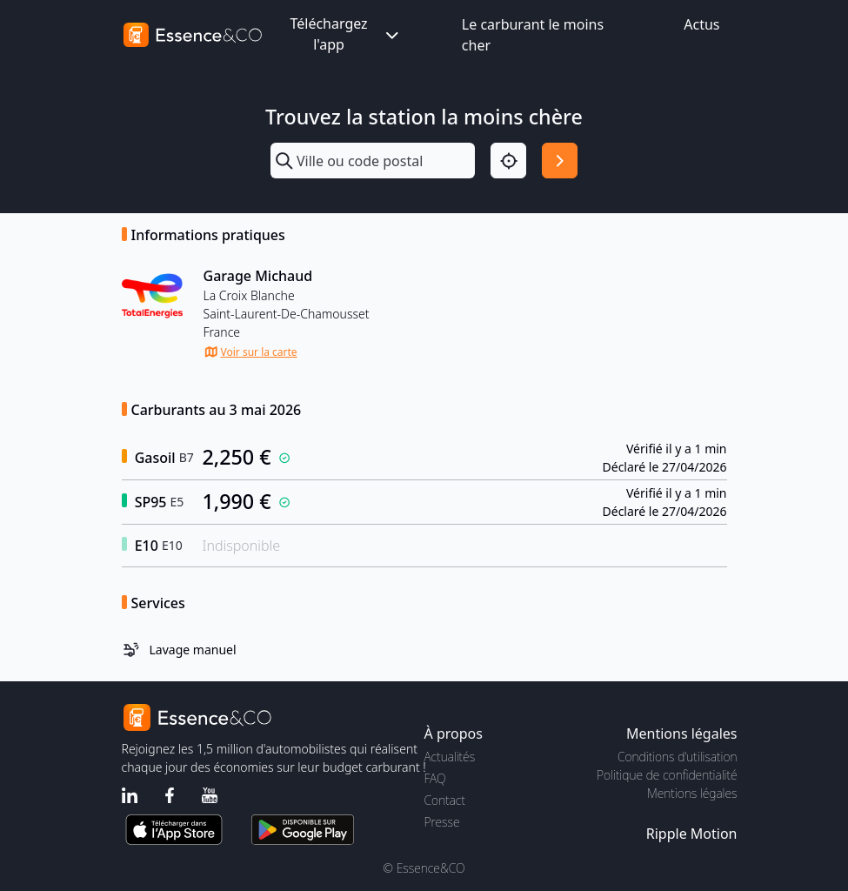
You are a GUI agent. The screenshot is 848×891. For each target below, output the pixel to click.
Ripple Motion (692, 833)
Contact (444, 800)
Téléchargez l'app (345, 34)
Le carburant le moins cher (533, 35)
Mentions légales (692, 793)
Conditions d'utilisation (678, 756)
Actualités (450, 756)
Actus (701, 24)
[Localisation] (508, 160)
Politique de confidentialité (667, 775)
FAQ (435, 778)
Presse (442, 822)
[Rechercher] (560, 160)
